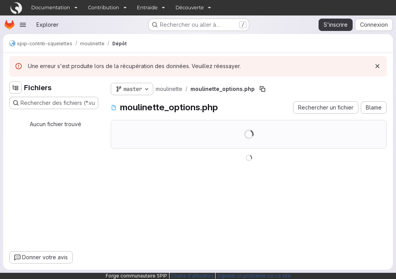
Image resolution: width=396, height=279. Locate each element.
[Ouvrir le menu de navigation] (23, 25)
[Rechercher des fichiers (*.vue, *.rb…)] (53, 103)
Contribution (103, 7)
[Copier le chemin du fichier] (262, 89)
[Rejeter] (377, 66)
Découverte (189, 7)
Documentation (50, 7)
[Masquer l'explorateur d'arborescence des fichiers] (15, 87)
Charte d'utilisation (192, 276)
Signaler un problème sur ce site (254, 276)
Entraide (147, 7)
